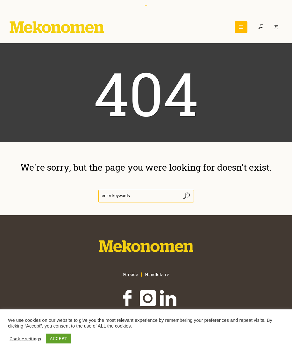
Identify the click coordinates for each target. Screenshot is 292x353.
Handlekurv (157, 274)
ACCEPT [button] (58, 338)
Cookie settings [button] (25, 339)
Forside (130, 274)
